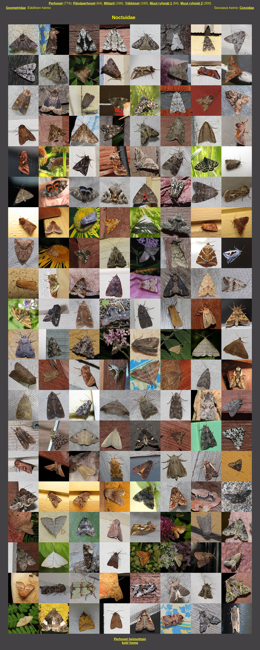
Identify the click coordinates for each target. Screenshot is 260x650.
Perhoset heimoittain (130, 639)
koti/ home (130, 643)
